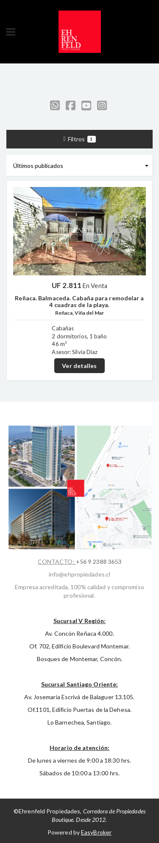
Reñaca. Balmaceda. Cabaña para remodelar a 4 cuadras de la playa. (79, 301)
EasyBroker (96, 832)
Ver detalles (79, 365)
